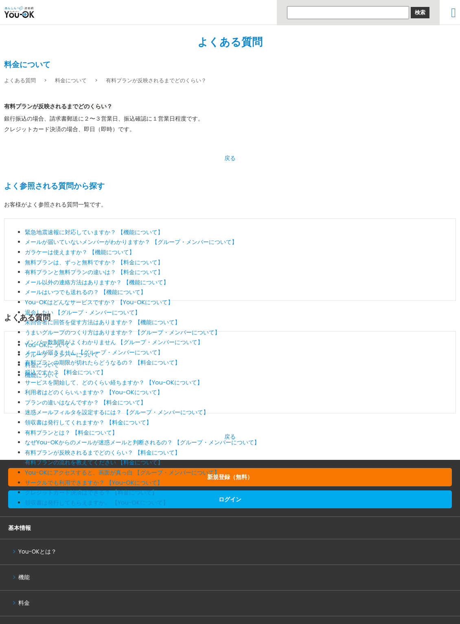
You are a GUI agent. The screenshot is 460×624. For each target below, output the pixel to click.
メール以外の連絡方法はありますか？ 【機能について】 (97, 282)
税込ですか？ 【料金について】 (65, 372)
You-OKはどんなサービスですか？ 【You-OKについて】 (99, 302)
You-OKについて (47, 345)
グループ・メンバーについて (62, 355)
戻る (230, 158)
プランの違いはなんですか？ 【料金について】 (85, 402)
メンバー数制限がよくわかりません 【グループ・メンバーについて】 (114, 342)
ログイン (230, 499)
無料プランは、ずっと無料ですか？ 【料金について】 (94, 262)
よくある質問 (230, 42)
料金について (71, 80)
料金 (24, 603)
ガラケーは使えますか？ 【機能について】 (80, 252)
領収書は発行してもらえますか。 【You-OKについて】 (97, 503)
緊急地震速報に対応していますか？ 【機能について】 (94, 232)
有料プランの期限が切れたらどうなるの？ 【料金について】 (102, 362)
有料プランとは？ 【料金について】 (71, 432)
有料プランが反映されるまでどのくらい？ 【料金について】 (102, 452)
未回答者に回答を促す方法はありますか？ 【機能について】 (102, 322)
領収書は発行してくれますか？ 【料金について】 (88, 422)
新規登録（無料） (230, 477)
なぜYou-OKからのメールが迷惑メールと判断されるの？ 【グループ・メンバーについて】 (142, 442)
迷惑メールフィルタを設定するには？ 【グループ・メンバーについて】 (117, 412)
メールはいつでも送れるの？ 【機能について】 (85, 292)
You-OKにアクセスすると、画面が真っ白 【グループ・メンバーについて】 (122, 472)
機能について (42, 375)
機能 (24, 577)
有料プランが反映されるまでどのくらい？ (156, 80)
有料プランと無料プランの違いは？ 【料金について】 (94, 272)
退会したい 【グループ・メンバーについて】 (82, 312)
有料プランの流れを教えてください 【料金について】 (94, 462)
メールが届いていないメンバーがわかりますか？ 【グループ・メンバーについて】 (131, 242)
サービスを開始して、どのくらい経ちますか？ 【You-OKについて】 (114, 382)
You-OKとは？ (37, 552)
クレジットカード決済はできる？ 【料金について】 (91, 492)
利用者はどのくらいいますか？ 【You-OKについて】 (94, 392)
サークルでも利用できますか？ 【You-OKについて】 (94, 483)
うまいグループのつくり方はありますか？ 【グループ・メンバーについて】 (122, 332)
